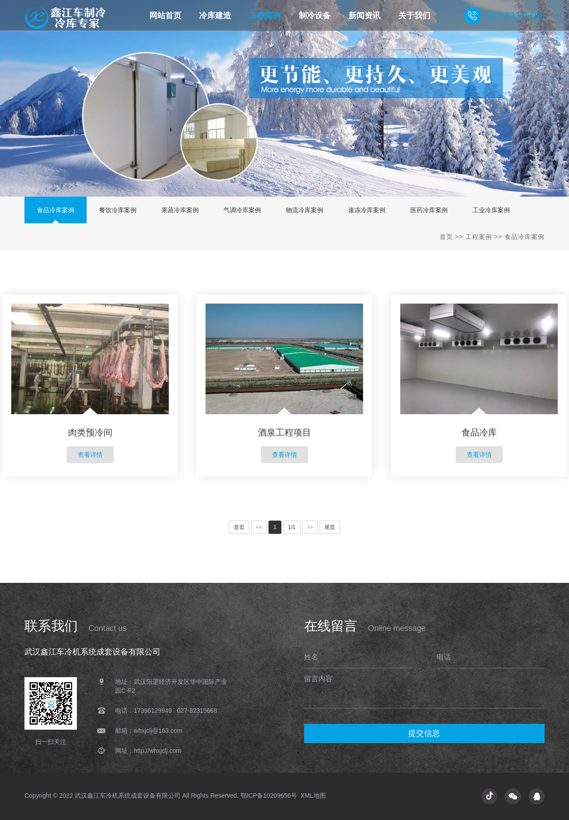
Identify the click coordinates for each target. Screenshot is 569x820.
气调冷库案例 (242, 210)
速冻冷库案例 (366, 210)
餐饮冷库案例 (117, 210)
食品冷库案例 (55, 210)
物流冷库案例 (304, 210)
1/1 (292, 527)
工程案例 (478, 236)
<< (259, 527)
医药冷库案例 (429, 210)
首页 (446, 236)
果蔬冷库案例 (180, 210)
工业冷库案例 (491, 210)
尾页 (330, 527)
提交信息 (424, 733)
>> (310, 527)
